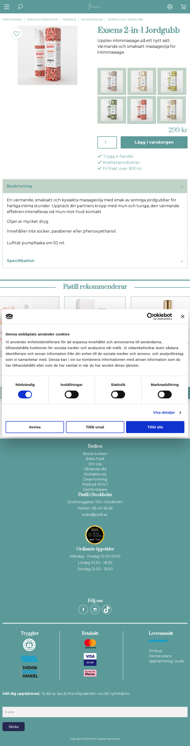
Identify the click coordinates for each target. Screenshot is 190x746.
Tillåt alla (155, 427)
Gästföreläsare (95, 489)
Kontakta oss (95, 474)
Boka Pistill (95, 459)
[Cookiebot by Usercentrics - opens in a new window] (150, 316)
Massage (69, 19)
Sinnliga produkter (42, 19)
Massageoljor (92, 19)
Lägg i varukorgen (154, 142)
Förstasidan (12, 19)
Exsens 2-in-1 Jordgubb (125, 19)
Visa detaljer (164, 412)
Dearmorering (95, 479)
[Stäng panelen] (182, 316)
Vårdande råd (95, 469)
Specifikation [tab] (95, 261)
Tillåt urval (95, 427)
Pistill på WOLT (95, 484)
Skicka (14, 727)
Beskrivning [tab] (95, 186)
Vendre (116, 738)
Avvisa (35, 427)
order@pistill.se (94, 514)
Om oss (95, 464)
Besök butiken (95, 454)
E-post (6, 702)
